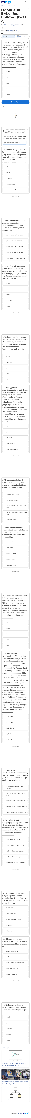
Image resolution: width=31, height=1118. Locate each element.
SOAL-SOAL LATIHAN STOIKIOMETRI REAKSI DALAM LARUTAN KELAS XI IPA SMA (14, 1064)
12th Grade (13, 25)
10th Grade (13, 24)
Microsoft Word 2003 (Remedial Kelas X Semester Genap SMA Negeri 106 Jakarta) (15, 1083)
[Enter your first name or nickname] (15, 142)
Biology (5, 24)
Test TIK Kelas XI (6, 1100)
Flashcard (21, 36)
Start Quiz (15, 102)
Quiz (6, 36)
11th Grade (19, 24)
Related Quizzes (6, 1048)
